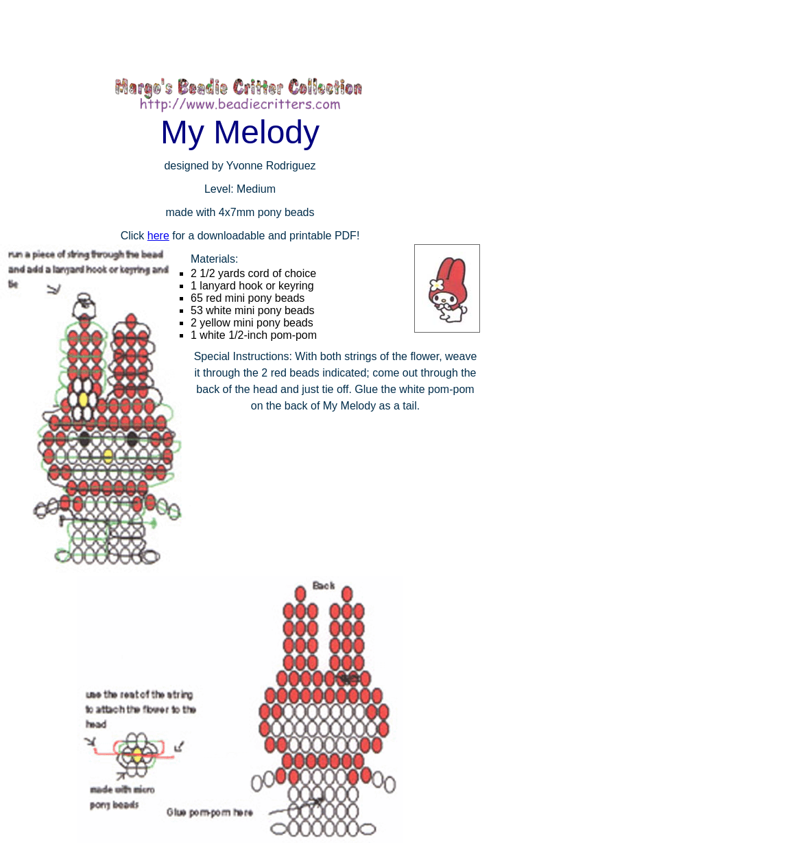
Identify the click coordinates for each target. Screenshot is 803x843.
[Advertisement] (249, 38)
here (158, 235)
